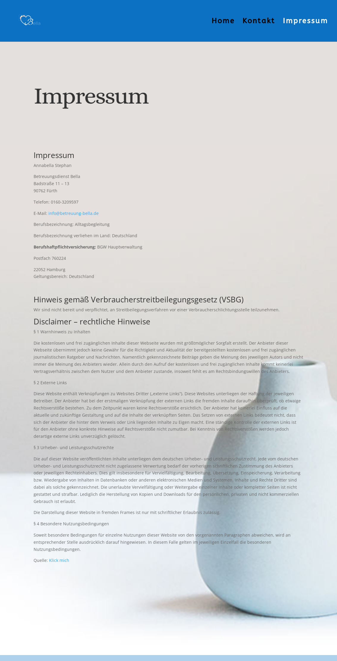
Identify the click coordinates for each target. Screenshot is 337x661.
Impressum (305, 22)
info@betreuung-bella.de (73, 213)
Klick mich (59, 560)
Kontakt (258, 22)
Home (223, 22)
